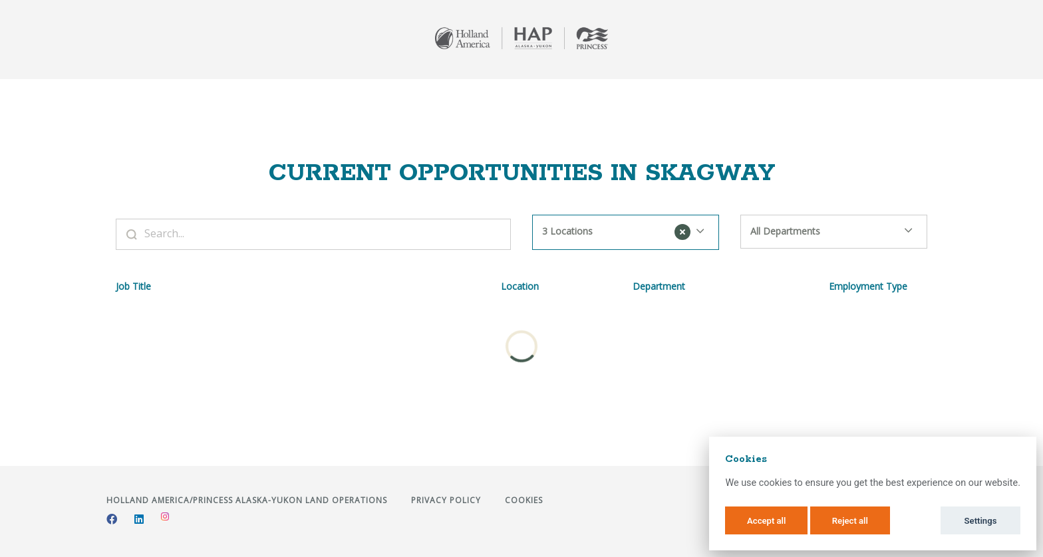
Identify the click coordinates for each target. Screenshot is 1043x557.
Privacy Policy (447, 500)
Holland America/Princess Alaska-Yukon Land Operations (248, 500)
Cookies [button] (524, 500)
